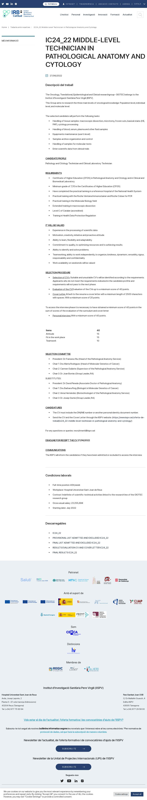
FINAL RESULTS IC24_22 (65, 552)
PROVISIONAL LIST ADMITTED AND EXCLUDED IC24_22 (80, 537)
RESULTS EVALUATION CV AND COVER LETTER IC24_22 (81, 547)
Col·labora (52, 4)
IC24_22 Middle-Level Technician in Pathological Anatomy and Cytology (65, 27)
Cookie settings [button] (121, 794)
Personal (76, 14)
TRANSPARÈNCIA (86, 4)
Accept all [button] (137, 794)
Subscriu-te (69, 749)
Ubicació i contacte (108, 4)
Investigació (89, 14)
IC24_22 (57, 533)
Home (4, 27)
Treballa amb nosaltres (20, 27)
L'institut (64, 14)
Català (137, 4)
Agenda (126, 4)
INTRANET (70, 4)
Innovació (102, 14)
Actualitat (127, 14)
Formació (115, 14)
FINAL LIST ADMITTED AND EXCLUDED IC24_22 (76, 542)
